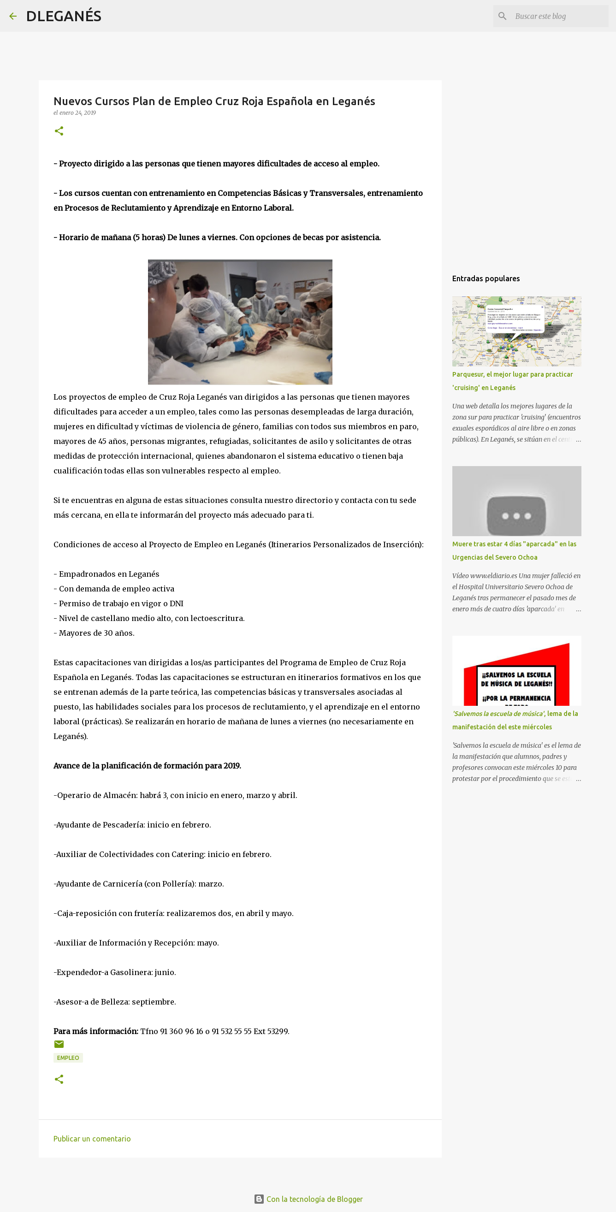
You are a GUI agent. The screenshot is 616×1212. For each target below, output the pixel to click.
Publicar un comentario (92, 1139)
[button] (59, 131)
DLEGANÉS (63, 15)
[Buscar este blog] (560, 16)
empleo (68, 1058)
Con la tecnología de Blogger (308, 1199)
